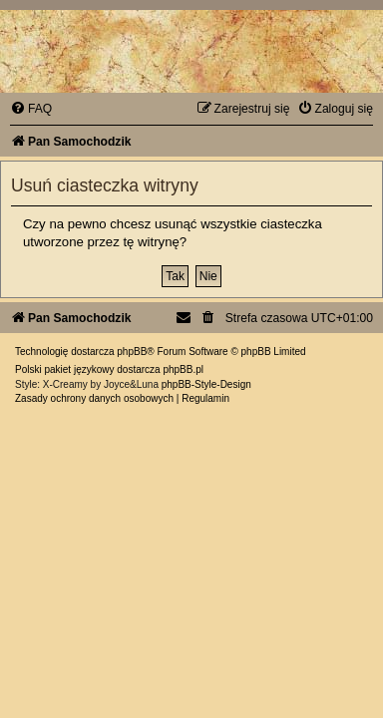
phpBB (132, 351)
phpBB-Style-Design (206, 384)
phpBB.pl (183, 369)
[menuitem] (31, 109)
